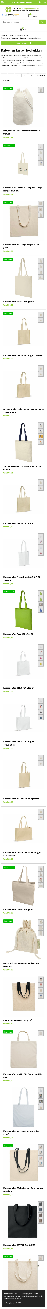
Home (3, 35)
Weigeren (18, 1302)
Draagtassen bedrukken (9, 38)
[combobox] (20, 22)
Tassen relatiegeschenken (17, 35)
